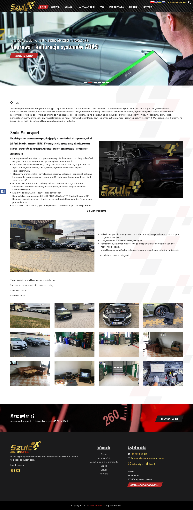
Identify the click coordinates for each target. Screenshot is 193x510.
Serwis (55, 7)
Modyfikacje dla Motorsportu (104, 462)
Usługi (69, 7)
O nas (43, 7)
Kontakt (147, 7)
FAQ (102, 7)
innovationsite (95, 505)
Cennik (133, 7)
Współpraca (116, 7)
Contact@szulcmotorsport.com (147, 458)
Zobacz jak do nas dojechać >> (145, 484)
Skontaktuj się (169, 418)
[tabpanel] (96, 49)
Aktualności (87, 7)
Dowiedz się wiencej (23, 60)
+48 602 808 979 (177, 2)
